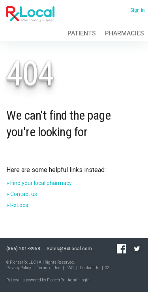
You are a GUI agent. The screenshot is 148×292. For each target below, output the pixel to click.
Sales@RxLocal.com (69, 248)
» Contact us (21, 194)
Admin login (78, 280)
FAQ (70, 268)
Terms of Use (48, 268)
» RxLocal (18, 205)
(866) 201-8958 (23, 248)
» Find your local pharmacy (39, 183)
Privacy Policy (18, 268)
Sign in (137, 10)
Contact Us (89, 268)
